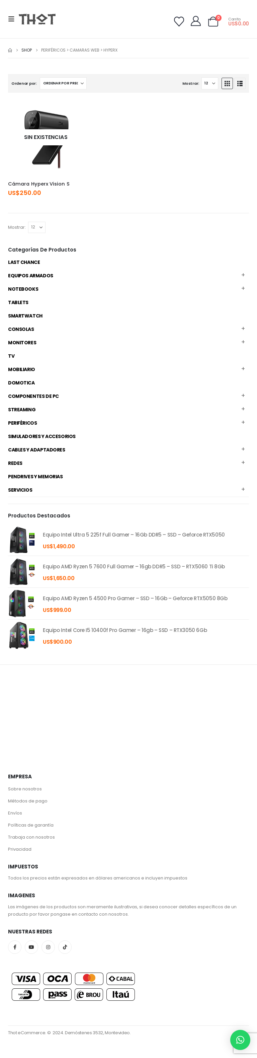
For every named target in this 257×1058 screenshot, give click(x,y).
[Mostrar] (209, 83)
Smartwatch (25, 315)
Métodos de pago (28, 801)
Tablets (18, 302)
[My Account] (196, 21)
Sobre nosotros (25, 789)
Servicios (20, 490)
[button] (13, 19)
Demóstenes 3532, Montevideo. (98, 1033)
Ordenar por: (24, 83)
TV (11, 356)
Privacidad (19, 849)
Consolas (21, 329)
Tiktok (65, 947)
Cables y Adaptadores (36, 449)
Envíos (15, 813)
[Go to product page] (46, 137)
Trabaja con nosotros (31, 837)
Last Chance (24, 262)
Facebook (14, 947)
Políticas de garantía (31, 825)
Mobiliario (21, 369)
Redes (15, 463)
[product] (22, 540)
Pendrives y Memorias (35, 476)
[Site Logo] (37, 19)
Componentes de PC (33, 396)
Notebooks (23, 289)
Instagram (48, 947)
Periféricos (22, 423)
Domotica (21, 382)
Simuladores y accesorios (42, 436)
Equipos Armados (30, 275)
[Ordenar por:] (63, 83)
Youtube (31, 947)
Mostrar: (190, 83)
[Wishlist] (179, 22)
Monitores (22, 342)
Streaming (21, 409)
